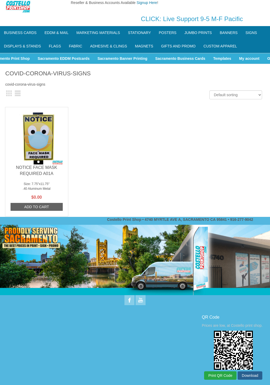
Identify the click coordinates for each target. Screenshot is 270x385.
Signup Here (147, 3)
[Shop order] (235, 94)
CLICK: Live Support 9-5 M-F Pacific (192, 18)
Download (250, 375)
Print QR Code (220, 375)
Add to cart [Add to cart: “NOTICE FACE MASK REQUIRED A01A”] (36, 207)
